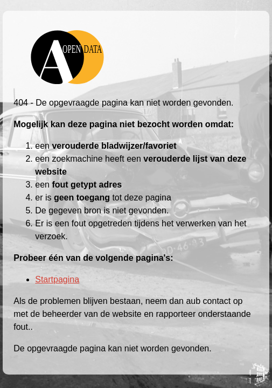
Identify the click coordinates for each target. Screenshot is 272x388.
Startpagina (57, 279)
